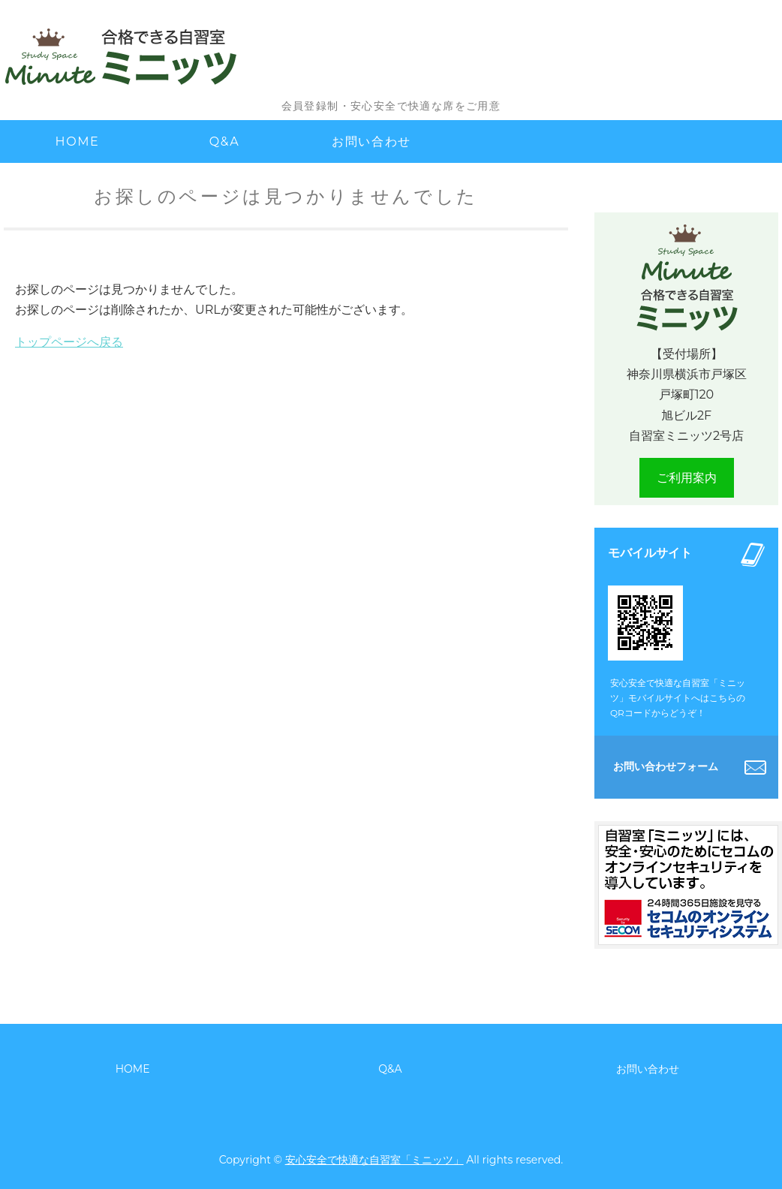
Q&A (224, 141)
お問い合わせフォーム (665, 766)
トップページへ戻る (69, 342)
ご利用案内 (687, 478)
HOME (78, 141)
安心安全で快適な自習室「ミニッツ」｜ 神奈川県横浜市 (154, 56)
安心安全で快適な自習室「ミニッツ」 (374, 1159)
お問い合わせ (371, 141)
